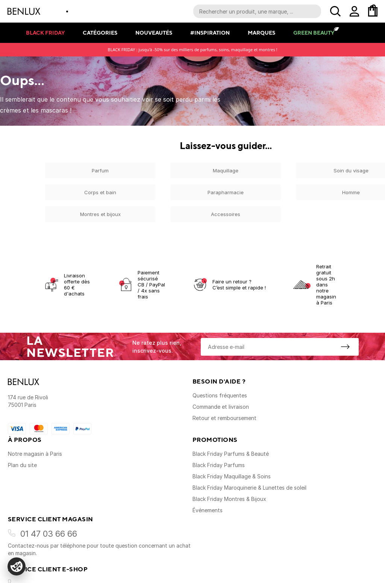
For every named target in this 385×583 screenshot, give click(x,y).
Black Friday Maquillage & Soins (231, 476)
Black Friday (45, 32)
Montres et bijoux (100, 214)
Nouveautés (153, 32)
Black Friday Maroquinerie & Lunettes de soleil (249, 487)
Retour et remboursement (224, 418)
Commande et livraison (220, 406)
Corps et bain (100, 192)
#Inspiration (210, 32)
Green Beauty (313, 32)
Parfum (100, 170)
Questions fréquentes (219, 395)
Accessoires (225, 214)
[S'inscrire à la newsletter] (345, 346)
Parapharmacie (226, 192)
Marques (261, 32)
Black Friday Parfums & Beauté (230, 454)
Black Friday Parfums (218, 465)
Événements (207, 510)
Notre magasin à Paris (35, 454)
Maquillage (225, 170)
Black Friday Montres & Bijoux (229, 499)
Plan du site (22, 465)
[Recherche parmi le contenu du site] (257, 11)
